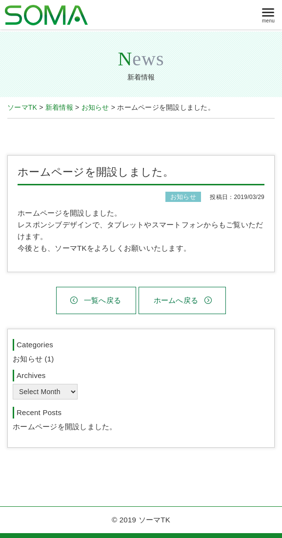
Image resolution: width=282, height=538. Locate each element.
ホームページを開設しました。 (65, 426)
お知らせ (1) (33, 359)
